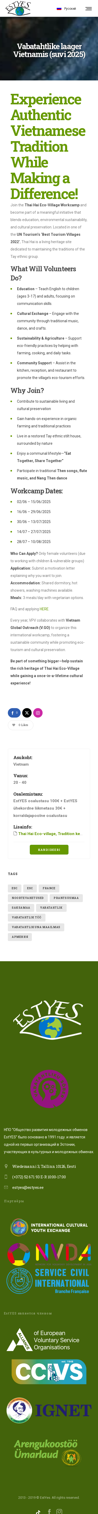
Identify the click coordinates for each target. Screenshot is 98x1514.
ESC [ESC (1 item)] (15, 880)
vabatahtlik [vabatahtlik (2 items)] (51, 899)
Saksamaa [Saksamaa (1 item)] (21, 899)
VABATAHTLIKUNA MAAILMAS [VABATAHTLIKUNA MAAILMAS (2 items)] (36, 919)
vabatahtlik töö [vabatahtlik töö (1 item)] (27, 909)
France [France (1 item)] (49, 880)
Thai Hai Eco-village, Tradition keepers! (54, 825)
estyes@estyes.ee (27, 1179)
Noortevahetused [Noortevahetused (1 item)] (28, 890)
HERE (44, 601)
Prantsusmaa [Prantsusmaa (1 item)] (66, 890)
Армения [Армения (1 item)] (20, 928)
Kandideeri (49, 841)
